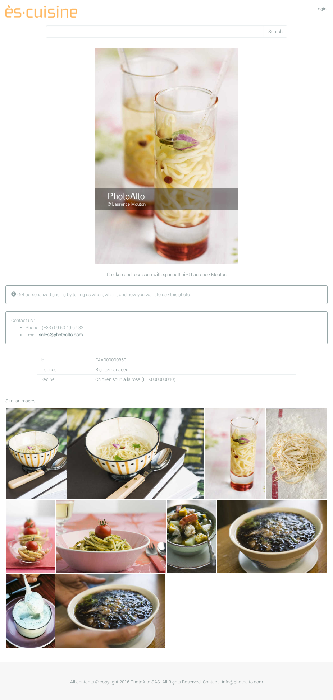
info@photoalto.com (242, 682)
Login (321, 9)
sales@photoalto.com (61, 335)
